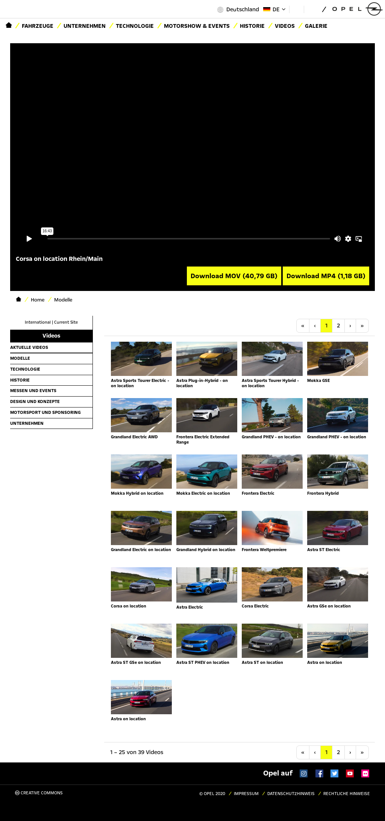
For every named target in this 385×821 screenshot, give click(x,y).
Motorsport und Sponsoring (45, 412)
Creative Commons (39, 793)
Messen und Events (33, 391)
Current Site (66, 322)
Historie (20, 380)
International (38, 322)
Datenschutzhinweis (291, 794)
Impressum (246, 794)
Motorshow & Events (197, 26)
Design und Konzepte (35, 401)
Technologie (135, 26)
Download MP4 (325, 275)
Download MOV (234, 275)
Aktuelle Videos (29, 347)
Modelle (20, 358)
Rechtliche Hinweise (346, 794)
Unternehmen (85, 26)
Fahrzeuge (37, 26)
